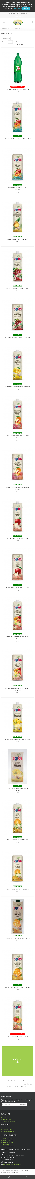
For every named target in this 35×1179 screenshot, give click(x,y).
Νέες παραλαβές (7, 1119)
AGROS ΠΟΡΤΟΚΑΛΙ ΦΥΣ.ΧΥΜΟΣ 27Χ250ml (18, 987)
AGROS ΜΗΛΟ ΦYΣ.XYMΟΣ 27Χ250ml (17, 587)
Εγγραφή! (23, 1104)
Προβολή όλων (21, 45)
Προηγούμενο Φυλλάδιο (9, 1131)
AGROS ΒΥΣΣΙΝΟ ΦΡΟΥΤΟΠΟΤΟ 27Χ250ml (17, 337)
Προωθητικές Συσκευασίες (10, 1121)
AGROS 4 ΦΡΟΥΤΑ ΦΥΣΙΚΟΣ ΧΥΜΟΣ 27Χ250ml (17, 189)
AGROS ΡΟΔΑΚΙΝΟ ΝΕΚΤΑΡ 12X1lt (18, 1036)
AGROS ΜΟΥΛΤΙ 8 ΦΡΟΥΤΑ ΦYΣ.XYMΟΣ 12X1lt (17, 638)
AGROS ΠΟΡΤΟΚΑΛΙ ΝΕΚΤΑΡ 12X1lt (17, 840)
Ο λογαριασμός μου (8, 1138)
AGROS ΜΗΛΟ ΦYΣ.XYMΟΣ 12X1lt (17, 538)
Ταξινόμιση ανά (6, 38)
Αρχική (3, 28)
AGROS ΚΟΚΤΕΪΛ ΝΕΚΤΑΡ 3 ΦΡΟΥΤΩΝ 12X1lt (17, 437)
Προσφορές (6, 1127)
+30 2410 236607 (13, 13)
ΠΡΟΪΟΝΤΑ (9, 28)
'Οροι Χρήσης (6, 1144)
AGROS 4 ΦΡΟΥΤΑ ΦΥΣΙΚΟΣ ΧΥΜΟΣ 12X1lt (18, 138)
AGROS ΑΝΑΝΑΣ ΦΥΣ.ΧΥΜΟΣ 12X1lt (17, 239)
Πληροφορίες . (17, 8)
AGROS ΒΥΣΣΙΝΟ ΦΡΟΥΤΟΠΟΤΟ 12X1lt (17, 288)
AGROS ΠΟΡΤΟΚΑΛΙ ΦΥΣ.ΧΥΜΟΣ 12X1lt (17, 938)
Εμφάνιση (4, 41)
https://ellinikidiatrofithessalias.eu (12, 1164)
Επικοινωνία (23, 13)
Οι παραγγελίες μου (8, 1140)
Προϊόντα (5, 1117)
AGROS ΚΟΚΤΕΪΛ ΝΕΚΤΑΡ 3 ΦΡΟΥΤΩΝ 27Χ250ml (17, 488)
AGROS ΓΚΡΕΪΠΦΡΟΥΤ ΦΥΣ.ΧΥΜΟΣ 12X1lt (17, 387)
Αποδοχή (26, 8)
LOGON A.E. (16, 1172)
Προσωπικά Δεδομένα (8, 1146)
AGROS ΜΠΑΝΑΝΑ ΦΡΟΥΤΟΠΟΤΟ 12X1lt (17, 739)
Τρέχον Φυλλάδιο (7, 1129)
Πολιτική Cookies (18, 16)
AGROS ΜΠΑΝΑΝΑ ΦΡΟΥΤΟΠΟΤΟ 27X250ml (17, 789)
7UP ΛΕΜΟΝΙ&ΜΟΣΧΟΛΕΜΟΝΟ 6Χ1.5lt (17, 89)
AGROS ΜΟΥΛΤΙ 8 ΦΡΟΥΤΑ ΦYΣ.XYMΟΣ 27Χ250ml (17, 689)
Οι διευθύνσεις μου (8, 1142)
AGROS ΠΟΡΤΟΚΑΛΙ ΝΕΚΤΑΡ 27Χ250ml (17, 889)
